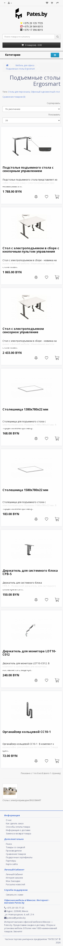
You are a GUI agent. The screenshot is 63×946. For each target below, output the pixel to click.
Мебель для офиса (25, 65)
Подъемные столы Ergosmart (20, 68)
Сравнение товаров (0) (14, 96)
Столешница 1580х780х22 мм (25, 490)
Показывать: (54, 114)
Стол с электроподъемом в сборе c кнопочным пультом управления (31, 249)
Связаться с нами (14, 894)
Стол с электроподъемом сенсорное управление (23, 330)
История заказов (14, 877)
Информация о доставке (18, 830)
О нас (9, 820)
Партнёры (11, 860)
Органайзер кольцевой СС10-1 (27, 732)
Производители (14, 850)
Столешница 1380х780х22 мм (25, 409)
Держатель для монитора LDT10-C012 (29, 652)
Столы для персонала (19, 91)
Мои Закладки (13, 881)
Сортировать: (53, 103)
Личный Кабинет (14, 874)
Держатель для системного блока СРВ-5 (30, 572)
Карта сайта (12, 864)
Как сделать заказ (14, 823)
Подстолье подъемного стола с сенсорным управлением (28, 169)
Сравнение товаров (16, 854)
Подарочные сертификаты (19, 857)
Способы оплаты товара (18, 826)
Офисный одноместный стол (45, 91)
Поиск (9, 844)
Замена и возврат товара (18, 833)
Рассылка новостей (15, 884)
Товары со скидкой (15, 847)
